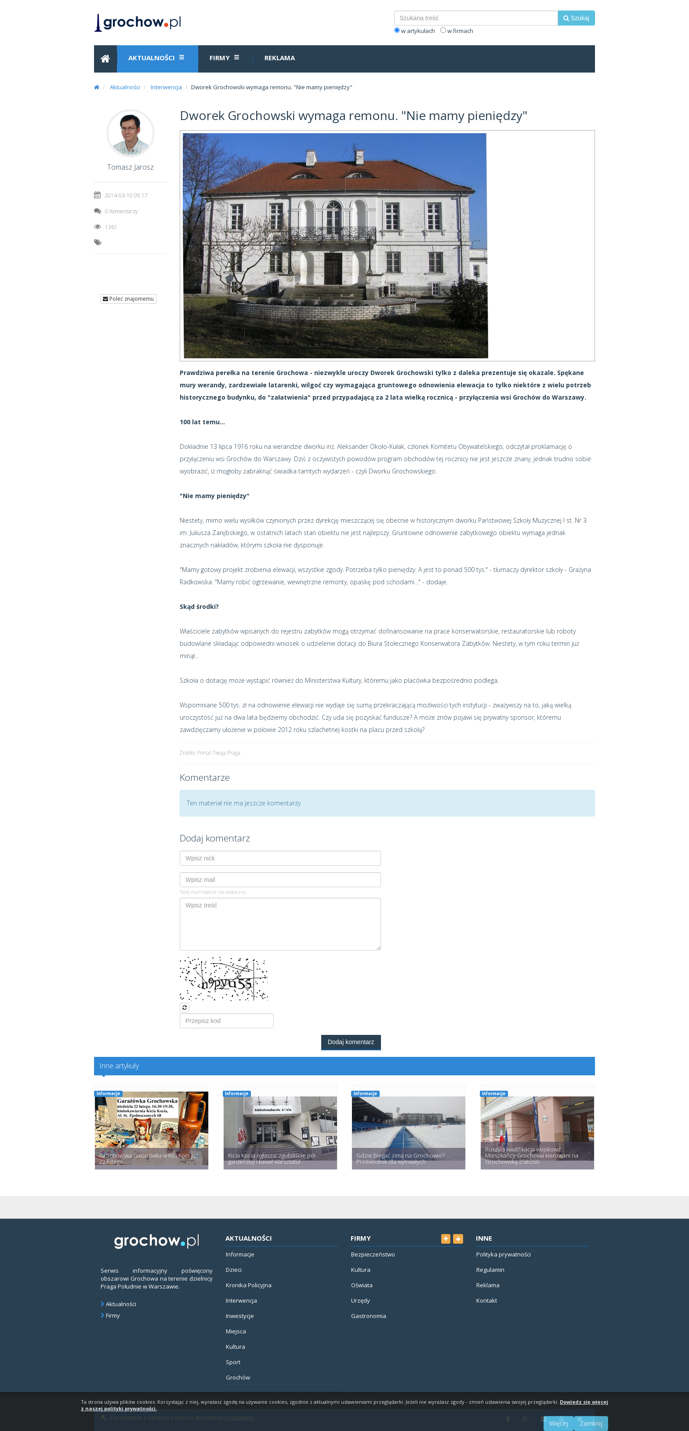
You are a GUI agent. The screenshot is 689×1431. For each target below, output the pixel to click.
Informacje (108, 1093)
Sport (233, 1362)
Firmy (226, 57)
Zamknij (591, 1423)
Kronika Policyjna (249, 1285)
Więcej (558, 1423)
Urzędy (360, 1300)
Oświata (362, 1285)
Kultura (235, 1347)
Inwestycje (240, 1316)
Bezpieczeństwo (373, 1254)
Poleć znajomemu (128, 298)
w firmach (456, 31)
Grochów (238, 1377)
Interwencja (166, 87)
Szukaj (576, 18)
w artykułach (414, 31)
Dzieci (234, 1270)
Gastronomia (368, 1316)
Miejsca (236, 1331)
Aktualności (157, 57)
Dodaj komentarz (351, 1041)
